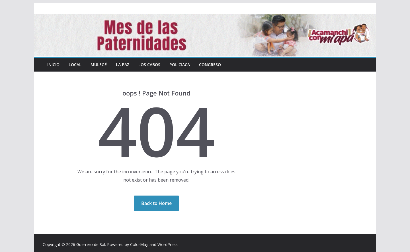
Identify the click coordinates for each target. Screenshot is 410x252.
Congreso (210, 64)
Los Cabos (149, 64)
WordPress (167, 244)
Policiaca (179, 64)
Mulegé (99, 64)
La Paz (122, 64)
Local (75, 64)
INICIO (53, 64)
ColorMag (139, 244)
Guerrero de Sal (90, 244)
